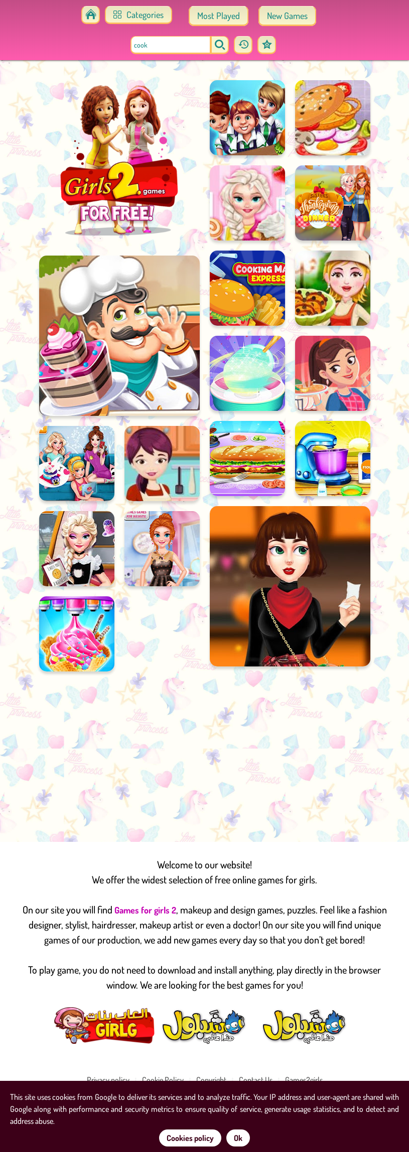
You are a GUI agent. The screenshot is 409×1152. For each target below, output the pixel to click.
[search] (220, 45)
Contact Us (255, 1080)
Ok (238, 1138)
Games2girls (304, 1080)
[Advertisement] (204, 751)
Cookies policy (190, 1138)
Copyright (211, 1080)
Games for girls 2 (145, 909)
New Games (287, 15)
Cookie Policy (163, 1080)
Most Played (218, 15)
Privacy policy (108, 1080)
